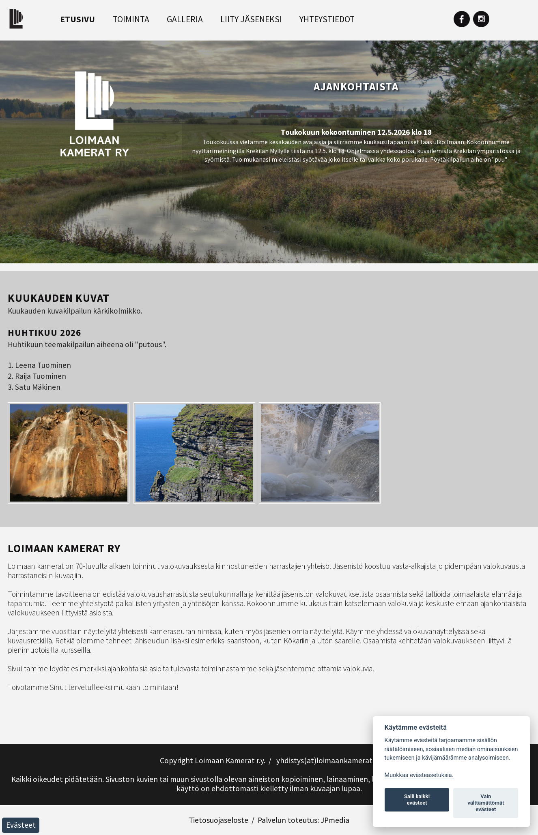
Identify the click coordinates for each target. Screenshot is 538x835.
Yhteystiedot (327, 19)
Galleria (185, 19)
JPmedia (335, 820)
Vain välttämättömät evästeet (485, 802)
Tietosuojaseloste (218, 820)
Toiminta (131, 19)
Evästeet (21, 825)
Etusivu (77, 19)
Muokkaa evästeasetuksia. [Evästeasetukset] (419, 775)
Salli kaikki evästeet (417, 799)
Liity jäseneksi (251, 19)
